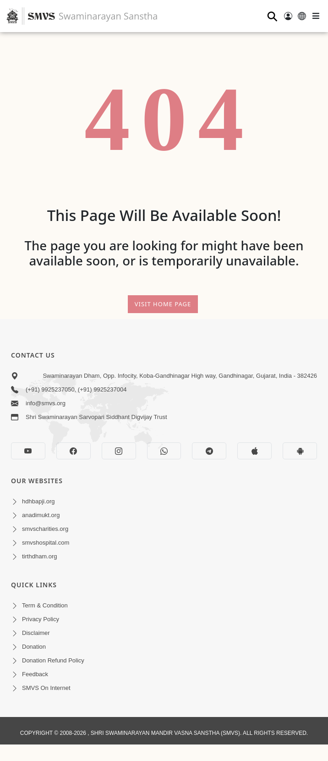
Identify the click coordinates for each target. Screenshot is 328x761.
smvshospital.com (45, 542)
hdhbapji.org (38, 501)
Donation (34, 646)
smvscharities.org (45, 528)
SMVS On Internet (46, 687)
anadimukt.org (41, 515)
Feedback (35, 674)
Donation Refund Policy (53, 660)
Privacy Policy (40, 619)
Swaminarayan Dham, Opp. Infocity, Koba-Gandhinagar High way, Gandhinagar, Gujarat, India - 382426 (180, 375)
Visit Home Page (163, 304)
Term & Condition (45, 605)
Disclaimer (36, 632)
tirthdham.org (39, 556)
